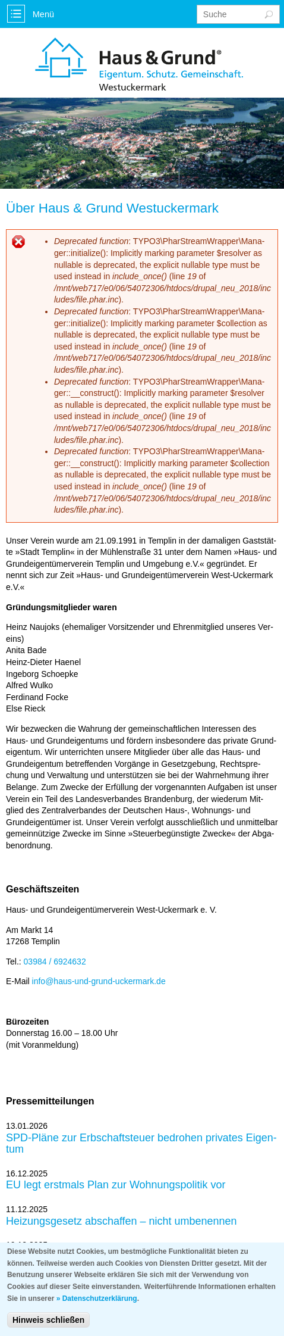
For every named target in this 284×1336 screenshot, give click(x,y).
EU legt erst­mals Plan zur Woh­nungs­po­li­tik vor (116, 1185)
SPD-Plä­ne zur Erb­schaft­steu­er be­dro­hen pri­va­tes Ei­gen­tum (141, 1144)
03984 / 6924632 (55, 961)
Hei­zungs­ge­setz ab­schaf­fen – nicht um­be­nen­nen (121, 1221)
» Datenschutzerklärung (96, 1304)
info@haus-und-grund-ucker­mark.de (99, 981)
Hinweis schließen (48, 1326)
